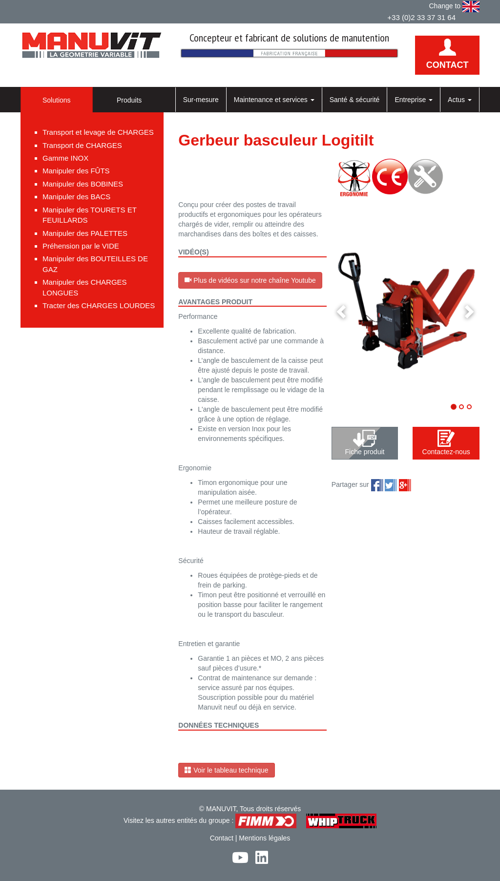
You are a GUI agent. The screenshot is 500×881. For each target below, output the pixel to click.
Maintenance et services (274, 100)
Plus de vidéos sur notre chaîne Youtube (250, 280)
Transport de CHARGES (82, 145)
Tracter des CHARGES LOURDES (98, 305)
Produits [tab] (129, 100)
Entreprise (414, 100)
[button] (343, 311)
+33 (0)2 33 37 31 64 (421, 17)
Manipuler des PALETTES (84, 233)
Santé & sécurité (355, 100)
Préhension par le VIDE (80, 246)
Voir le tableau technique (226, 770)
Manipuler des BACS (76, 196)
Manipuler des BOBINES (82, 184)
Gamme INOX (65, 158)
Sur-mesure (201, 100)
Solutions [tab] (56, 100)
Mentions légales (264, 838)
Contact (221, 838)
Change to (454, 6)
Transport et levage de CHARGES (98, 132)
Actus (460, 100)
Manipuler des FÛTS (76, 171)
